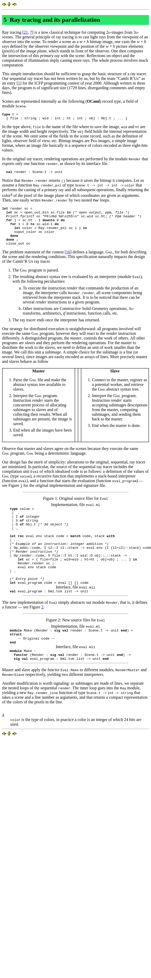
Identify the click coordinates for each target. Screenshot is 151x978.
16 (68, 262)
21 (26, 32)
